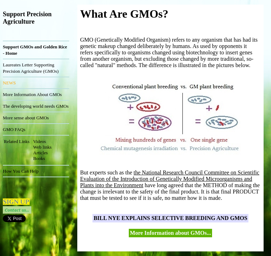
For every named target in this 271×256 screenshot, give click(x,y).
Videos (39, 141)
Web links (42, 147)
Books (39, 158)
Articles (40, 152)
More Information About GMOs (32, 94)
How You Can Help (21, 171)
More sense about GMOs (26, 117)
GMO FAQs (14, 129)
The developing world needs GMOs (35, 106)
